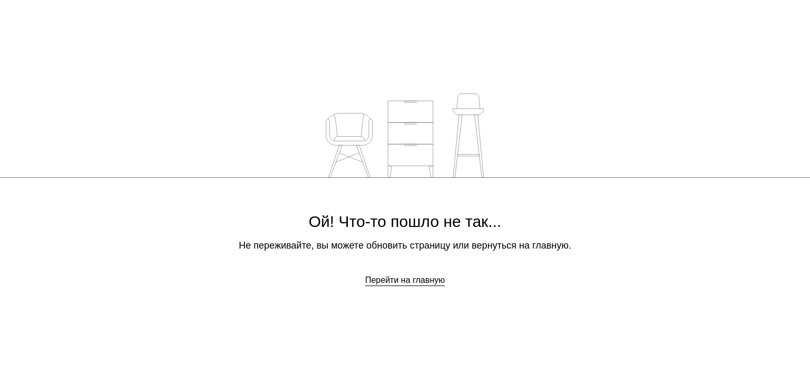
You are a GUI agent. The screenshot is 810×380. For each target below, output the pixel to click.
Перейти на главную (405, 280)
